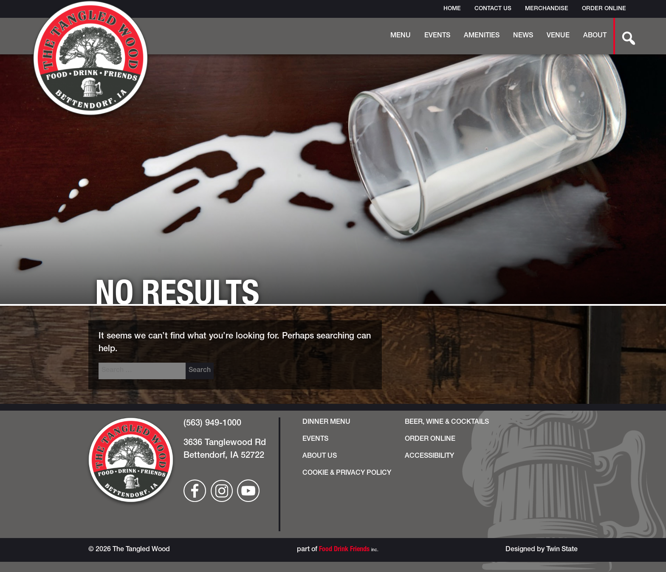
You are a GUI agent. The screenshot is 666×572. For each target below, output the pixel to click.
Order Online (604, 9)
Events (437, 36)
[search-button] (624, 36)
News (523, 36)
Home (452, 9)
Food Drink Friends (344, 550)
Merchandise (546, 9)
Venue (558, 36)
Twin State (562, 550)
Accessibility (429, 456)
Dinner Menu (326, 422)
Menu (400, 36)
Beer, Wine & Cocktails (447, 422)
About (595, 36)
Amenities (482, 36)
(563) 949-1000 (212, 424)
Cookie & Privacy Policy (346, 473)
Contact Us (492, 9)
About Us (319, 456)
